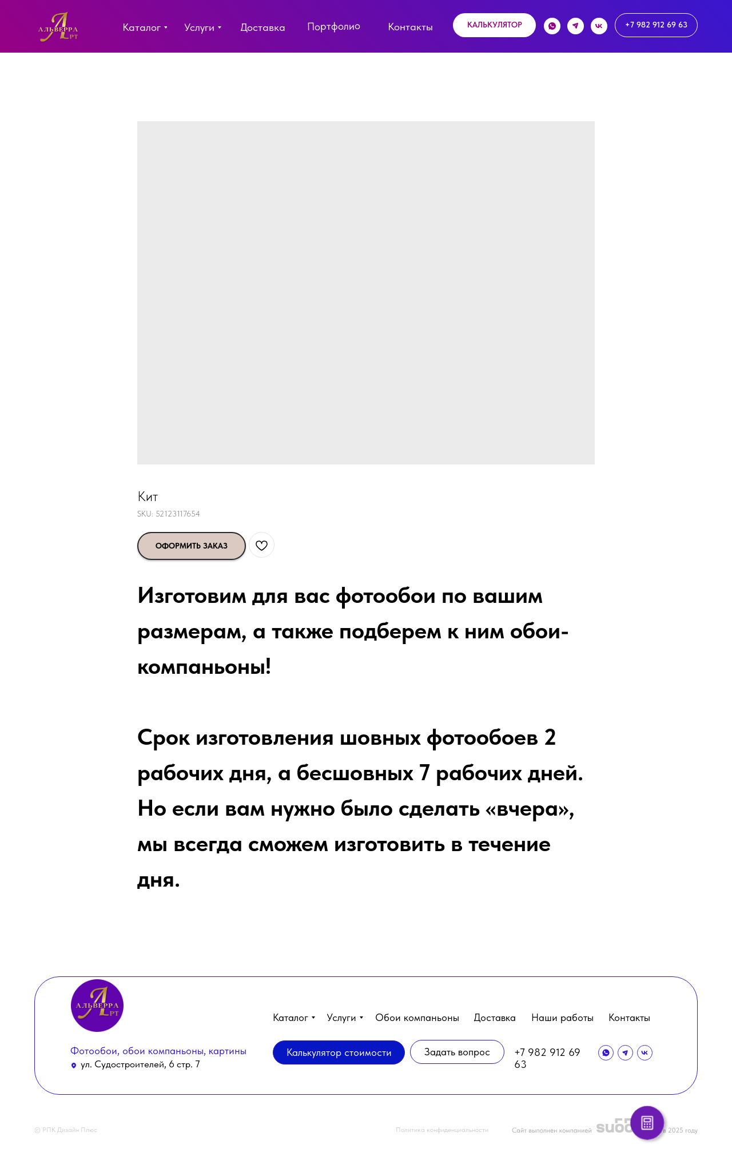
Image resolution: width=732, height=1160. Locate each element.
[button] (494, 25)
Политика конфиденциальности (442, 1130)
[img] (58, 29)
